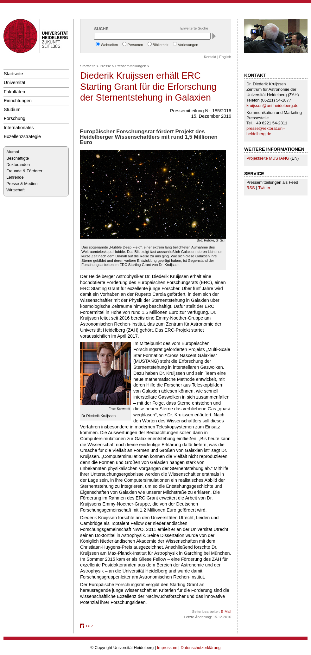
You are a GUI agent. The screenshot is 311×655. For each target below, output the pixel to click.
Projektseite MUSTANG (267, 158)
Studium (12, 109)
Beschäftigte (17, 158)
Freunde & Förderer (24, 171)
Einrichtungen (18, 100)
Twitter (264, 187)
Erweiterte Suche (194, 28)
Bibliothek (160, 45)
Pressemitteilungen (130, 66)
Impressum (167, 647)
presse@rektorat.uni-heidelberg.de (265, 131)
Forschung (14, 118)
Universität (14, 82)
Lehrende (15, 177)
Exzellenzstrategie (22, 136)
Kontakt (210, 57)
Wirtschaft (15, 190)
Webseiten (109, 45)
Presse (105, 66)
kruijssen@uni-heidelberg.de (272, 105)
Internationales (19, 127)
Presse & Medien (22, 183)
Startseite (13, 73)
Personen (135, 45)
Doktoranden (18, 164)
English (225, 57)
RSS (250, 187)
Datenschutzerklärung (200, 647)
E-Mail (226, 611)
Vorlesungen (188, 45)
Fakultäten (14, 91)
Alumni (12, 151)
